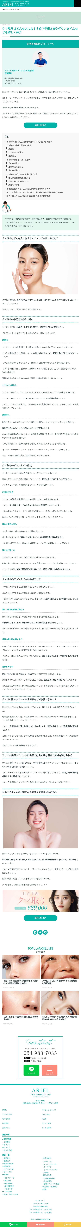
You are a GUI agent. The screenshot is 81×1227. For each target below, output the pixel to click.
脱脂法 (11, 149)
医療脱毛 (7, 1166)
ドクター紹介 (46, 1123)
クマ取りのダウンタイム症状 (18, 160)
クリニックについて (49, 1110)
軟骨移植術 (8, 1183)
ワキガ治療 (8, 1191)
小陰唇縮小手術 (49, 1178)
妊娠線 (46, 1172)
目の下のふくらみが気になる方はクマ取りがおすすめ (28, 196)
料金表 (44, 1119)
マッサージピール (50, 1164)
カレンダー (46, 1114)
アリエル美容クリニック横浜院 (40, 1212)
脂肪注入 (12, 156)
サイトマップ (40, 1200)
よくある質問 (46, 1128)
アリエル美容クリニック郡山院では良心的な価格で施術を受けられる (35, 192)
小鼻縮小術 (8, 1189)
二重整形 (7, 1142)
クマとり (7, 1147)
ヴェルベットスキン (51, 1170)
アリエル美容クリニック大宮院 (40, 1209)
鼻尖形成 (7, 1181)
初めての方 (6, 1119)
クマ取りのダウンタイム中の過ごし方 (22, 174)
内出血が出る (13, 163)
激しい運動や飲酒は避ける (19, 178)
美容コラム (6, 1128)
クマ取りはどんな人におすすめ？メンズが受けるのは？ (29, 142)
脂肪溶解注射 (8, 1164)
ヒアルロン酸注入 (15, 152)
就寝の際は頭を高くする (18, 181)
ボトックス (8, 1172)
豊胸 (44, 1189)
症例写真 (5, 1123)
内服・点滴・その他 (11, 1194)
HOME (4, 1110)
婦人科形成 (8, 1150)
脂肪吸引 (7, 1158)
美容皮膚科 (47, 1158)
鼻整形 (6, 1174)
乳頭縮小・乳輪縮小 (50, 1187)
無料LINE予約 (40, 125)
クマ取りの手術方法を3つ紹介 (19, 145)
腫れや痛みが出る (15, 167)
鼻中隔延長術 (9, 1186)
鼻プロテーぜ (9, 1178)
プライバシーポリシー (40, 1203)
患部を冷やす (13, 185)
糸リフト (7, 1145)
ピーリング (48, 1161)
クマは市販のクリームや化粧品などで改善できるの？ (28, 189)
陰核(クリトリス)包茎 (51, 1184)
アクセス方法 (7, 1114)
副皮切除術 (48, 1181)
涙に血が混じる (14, 170)
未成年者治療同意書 (40, 1206)
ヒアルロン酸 (8, 1169)
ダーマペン (48, 1167)
